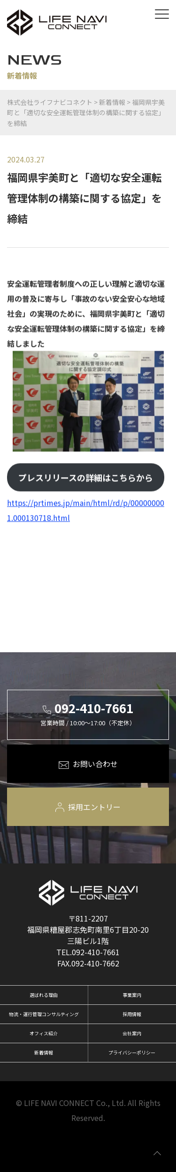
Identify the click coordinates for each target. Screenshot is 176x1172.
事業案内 (131, 994)
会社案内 (131, 1033)
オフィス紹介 (44, 1033)
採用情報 (131, 1013)
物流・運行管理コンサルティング (44, 1013)
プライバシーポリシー (131, 1052)
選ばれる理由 (44, 994)
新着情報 (43, 1052)
